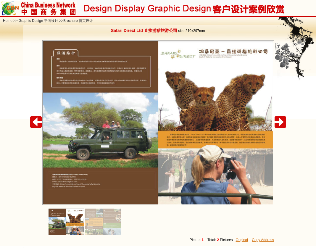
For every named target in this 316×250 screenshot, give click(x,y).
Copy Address (263, 240)
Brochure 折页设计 (78, 21)
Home (7, 21)
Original (242, 240)
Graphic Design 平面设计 (38, 21)
